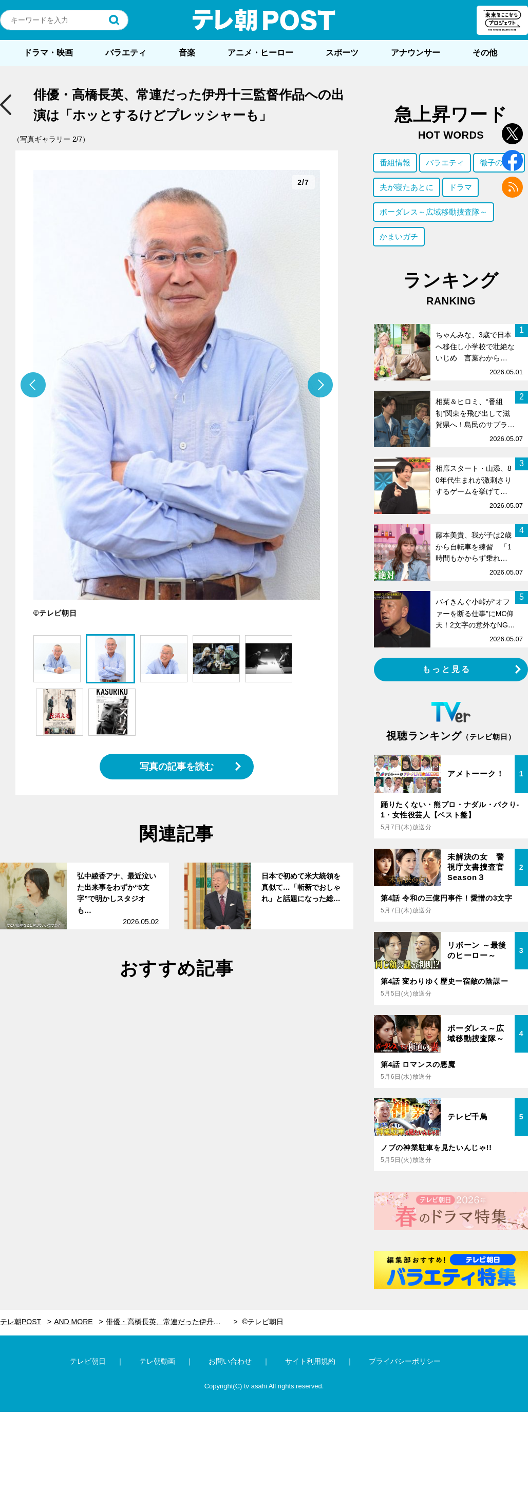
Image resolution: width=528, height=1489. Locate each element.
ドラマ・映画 (48, 52)
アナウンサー (415, 52)
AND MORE (73, 1322)
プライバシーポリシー (405, 1361)
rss (512, 187)
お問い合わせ (230, 1361)
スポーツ (342, 52)
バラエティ (125, 52)
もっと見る (447, 669)
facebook (512, 160)
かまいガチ (399, 236)
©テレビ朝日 (262, 1322)
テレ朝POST (264, 20)
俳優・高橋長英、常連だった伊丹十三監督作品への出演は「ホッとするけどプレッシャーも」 (172, 1322)
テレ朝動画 (157, 1361)
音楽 (187, 52)
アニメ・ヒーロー (260, 52)
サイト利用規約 (310, 1361)
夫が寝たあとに (406, 187)
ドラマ (460, 187)
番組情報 (395, 162)
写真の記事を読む (177, 766)
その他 (485, 52)
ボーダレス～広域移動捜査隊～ (433, 211)
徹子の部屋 (499, 162)
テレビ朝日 (88, 1361)
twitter (512, 133)
